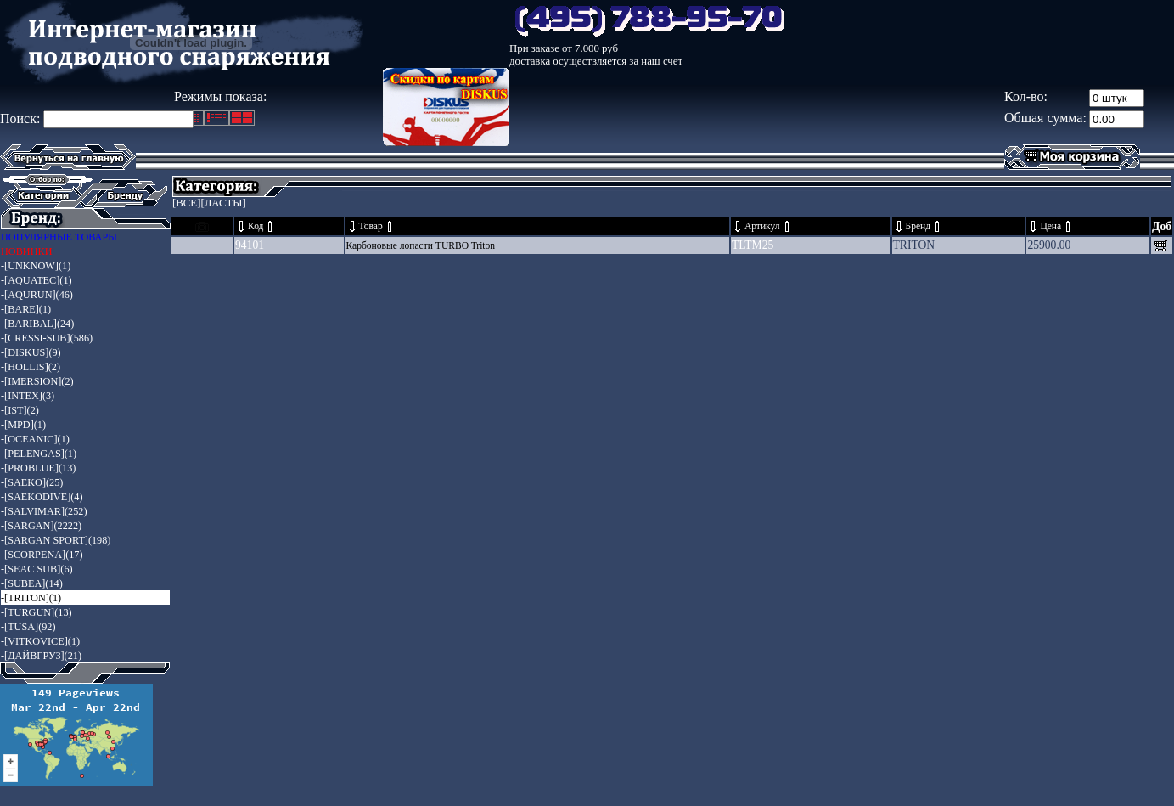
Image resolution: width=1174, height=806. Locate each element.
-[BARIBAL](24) (37, 324)
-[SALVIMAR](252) (44, 511)
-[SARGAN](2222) (41, 526)
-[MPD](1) (23, 425)
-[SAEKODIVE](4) (42, 497)
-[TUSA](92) (28, 627)
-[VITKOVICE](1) (40, 641)
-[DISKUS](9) (31, 352)
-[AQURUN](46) (37, 295)
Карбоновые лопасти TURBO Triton (421, 245)
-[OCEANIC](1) (35, 439)
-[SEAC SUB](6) (37, 569)
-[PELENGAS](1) (38, 453)
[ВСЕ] (186, 203)
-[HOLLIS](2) (30, 367)
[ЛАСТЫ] (222, 203)
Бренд (918, 226)
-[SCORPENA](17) (42, 555)
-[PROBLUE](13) (38, 468)
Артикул (762, 226)
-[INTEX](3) (27, 396)
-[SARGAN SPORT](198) (55, 540)
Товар (371, 226)
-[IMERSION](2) (37, 381)
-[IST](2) (20, 410)
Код (255, 226)
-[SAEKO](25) (32, 482)
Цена (1050, 226)
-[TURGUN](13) (36, 612)
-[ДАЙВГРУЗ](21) (41, 656)
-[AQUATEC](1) (36, 280)
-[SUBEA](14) (32, 583)
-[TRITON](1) (31, 598)
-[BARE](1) (26, 309)
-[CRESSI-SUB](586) (47, 338)
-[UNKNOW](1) (35, 266)
